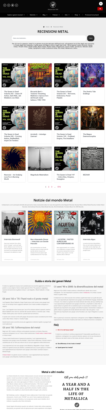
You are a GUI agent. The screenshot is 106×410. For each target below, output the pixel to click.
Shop (77, 14)
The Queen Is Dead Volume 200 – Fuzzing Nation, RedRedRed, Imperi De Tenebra (13, 137)
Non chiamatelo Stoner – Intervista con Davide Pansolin (39, 241)
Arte (67, 14)
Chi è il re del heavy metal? (66, 330)
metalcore (87, 292)
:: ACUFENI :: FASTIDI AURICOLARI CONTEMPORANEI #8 (65, 241)
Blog (45, 14)
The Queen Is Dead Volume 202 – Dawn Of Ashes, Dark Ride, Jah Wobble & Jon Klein (13, 95)
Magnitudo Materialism (39, 175)
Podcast (56, 14)
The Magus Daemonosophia (89, 135)
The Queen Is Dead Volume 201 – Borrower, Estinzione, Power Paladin (66, 95)
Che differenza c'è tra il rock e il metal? (69, 343)
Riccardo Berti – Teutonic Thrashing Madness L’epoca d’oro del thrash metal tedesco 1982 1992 (39, 96)
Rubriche (34, 14)
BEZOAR (86, 175)
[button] (101, 3)
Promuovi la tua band (92, 15)
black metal (6, 355)
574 (59, 187)
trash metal (39, 333)
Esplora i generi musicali (16, 14)
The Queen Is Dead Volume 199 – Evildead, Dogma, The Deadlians (66, 136)
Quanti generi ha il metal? (65, 347)
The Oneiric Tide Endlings (89, 93)
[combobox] (49, 38)
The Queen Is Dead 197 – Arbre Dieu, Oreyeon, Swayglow (66, 177)
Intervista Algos (89, 239)
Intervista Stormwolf (12, 239)
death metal (47, 333)
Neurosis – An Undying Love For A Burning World (13, 177)
